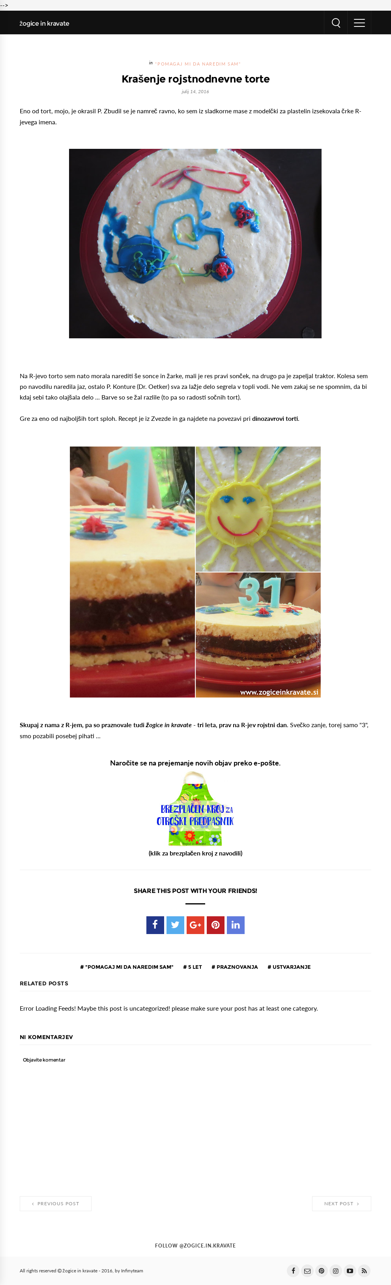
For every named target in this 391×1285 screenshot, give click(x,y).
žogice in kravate (45, 23)
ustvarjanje (291, 967)
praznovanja (236, 967)
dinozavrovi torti (275, 418)
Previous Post (55, 1203)
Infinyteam (132, 1270)
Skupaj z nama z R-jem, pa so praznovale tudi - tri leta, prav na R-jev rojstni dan (153, 725)
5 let (194, 967)
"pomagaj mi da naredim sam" (198, 64)
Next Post (341, 1203)
